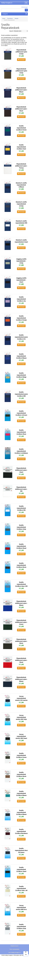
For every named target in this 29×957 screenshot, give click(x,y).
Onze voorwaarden (14, 949)
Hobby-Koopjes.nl (6, 3)
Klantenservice (14, 946)
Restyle (16, 18)
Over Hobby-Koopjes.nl (15, 952)
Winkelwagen (24, 7)
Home (3, 18)
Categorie (14, 14)
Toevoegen (21, 59)
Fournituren (10, 18)
